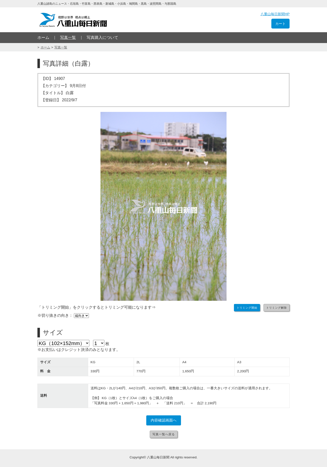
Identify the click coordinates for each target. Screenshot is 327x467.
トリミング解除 (276, 307)
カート (280, 24)
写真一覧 (68, 37)
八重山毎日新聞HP (275, 14)
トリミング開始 (247, 307)
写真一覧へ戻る (163, 434)
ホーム (43, 37)
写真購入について (102, 37)
